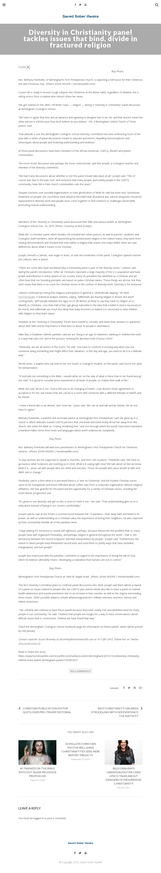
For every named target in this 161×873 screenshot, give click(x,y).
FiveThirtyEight (26, 297)
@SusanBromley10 (29, 643)
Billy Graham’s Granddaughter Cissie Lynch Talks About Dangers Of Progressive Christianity (124, 776)
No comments (80, 671)
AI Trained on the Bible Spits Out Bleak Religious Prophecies (37, 772)
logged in (38, 818)
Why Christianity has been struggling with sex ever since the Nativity (114, 712)
